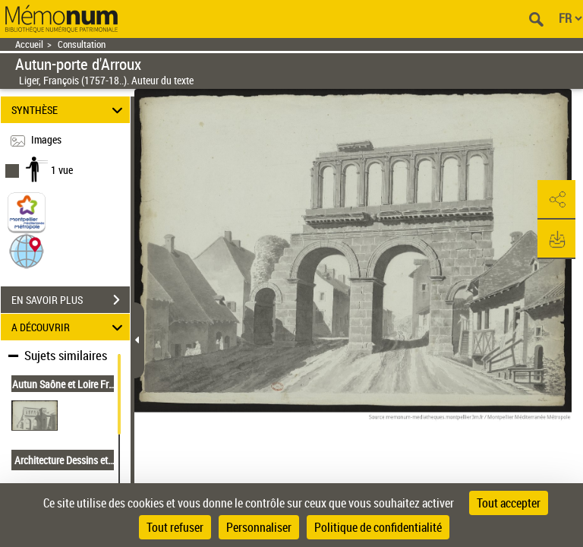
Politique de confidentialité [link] (378, 527)
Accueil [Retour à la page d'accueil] (29, 44)
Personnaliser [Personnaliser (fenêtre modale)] (259, 527)
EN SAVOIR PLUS (70, 300)
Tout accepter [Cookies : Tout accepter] (508, 503)
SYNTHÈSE (69, 109)
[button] (27, 250)
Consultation (82, 44)
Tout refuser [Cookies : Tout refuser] (175, 527)
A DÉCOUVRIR (69, 327)
